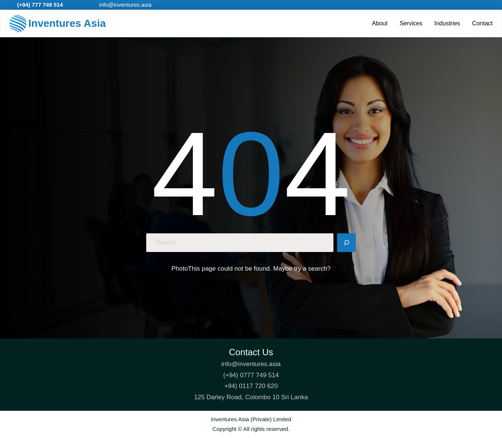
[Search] (346, 242)
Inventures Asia (67, 23)
